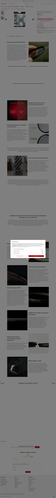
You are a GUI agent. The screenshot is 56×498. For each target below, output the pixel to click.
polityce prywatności (19, 244)
